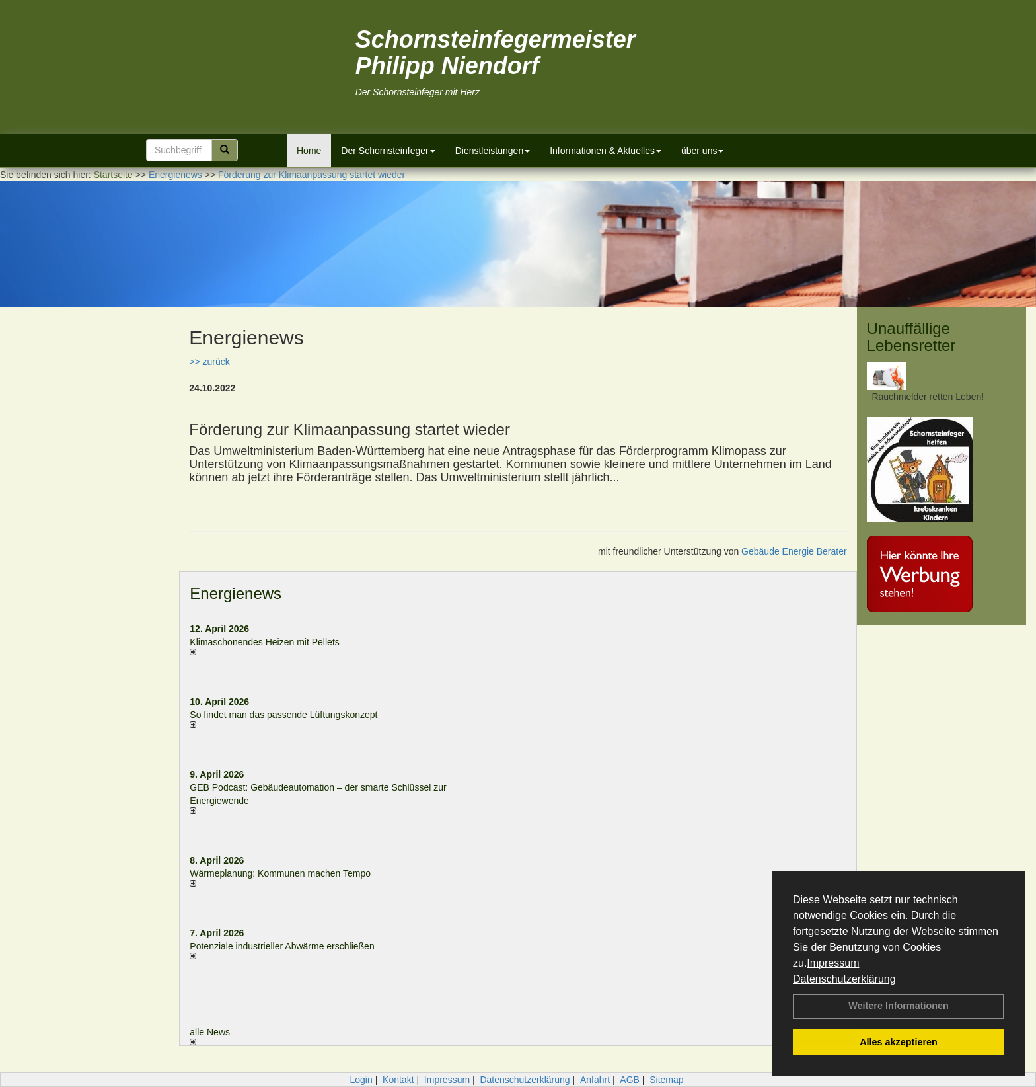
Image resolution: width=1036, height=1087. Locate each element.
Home (309, 150)
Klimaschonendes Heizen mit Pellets (264, 642)
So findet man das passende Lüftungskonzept (283, 714)
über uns (702, 150)
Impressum (833, 963)
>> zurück (209, 361)
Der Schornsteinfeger (388, 150)
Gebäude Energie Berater (794, 551)
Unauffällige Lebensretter (911, 336)
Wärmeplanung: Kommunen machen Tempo (280, 873)
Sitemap (666, 1079)
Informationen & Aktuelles (605, 150)
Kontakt (398, 1079)
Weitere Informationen (898, 1005)
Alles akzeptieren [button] (899, 1042)
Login (361, 1079)
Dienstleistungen (493, 150)
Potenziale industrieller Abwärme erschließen (282, 946)
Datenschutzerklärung (844, 979)
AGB (630, 1079)
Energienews (235, 593)
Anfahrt (595, 1079)
